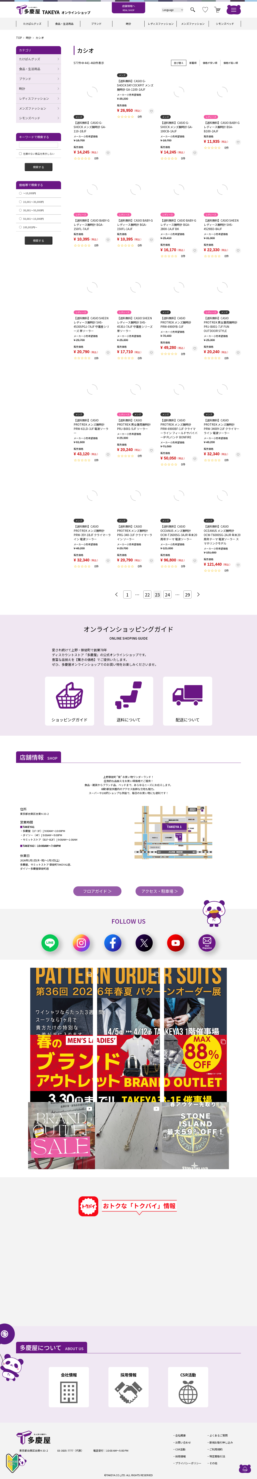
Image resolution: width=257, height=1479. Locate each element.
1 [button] (127, 594)
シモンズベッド (225, 24)
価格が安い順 (210, 62)
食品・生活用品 (64, 24)
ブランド (96, 24)
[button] (117, 594)
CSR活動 (180, 1449)
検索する (38, 167)
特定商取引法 (217, 1456)
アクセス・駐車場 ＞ (159, 891)
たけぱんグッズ (32, 24)
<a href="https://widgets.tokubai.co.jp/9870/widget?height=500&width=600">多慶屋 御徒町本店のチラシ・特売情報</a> (139, 1271)
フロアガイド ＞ (97, 891)
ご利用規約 (215, 1449)
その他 (213, 1463)
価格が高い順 (230, 62)
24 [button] (167, 594)
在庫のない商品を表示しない (36, 153)
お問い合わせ (183, 1442)
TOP (19, 38)
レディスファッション (161, 24)
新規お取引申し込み (221, 1442)
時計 (128, 24)
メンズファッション (193, 24)
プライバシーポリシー (188, 1463)
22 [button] (147, 594)
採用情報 (180, 1456)
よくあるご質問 (218, 1435)
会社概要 (180, 1435)
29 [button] (187, 594)
